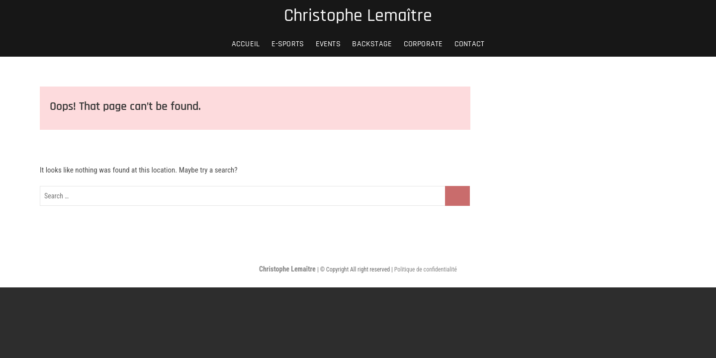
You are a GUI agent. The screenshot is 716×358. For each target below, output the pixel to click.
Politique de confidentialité (425, 269)
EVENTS (328, 44)
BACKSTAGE (372, 44)
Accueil (246, 44)
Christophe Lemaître (358, 16)
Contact (469, 44)
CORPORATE (423, 44)
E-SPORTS (287, 44)
